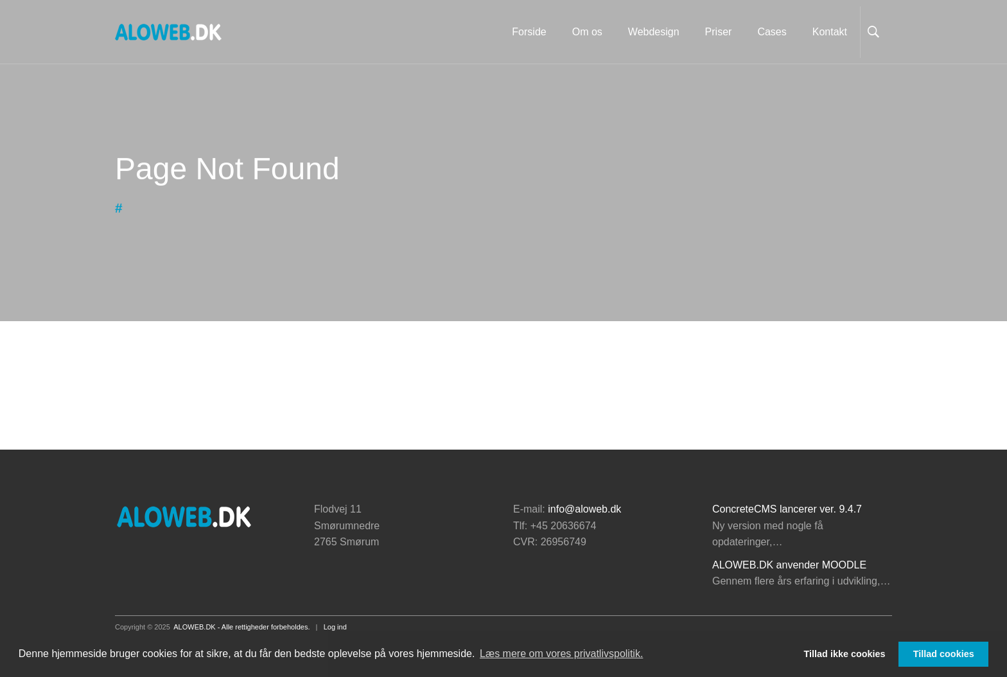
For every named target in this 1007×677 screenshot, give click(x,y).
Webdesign (653, 31)
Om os (587, 31)
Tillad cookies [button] (943, 654)
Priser (718, 31)
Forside (529, 31)
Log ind (335, 627)
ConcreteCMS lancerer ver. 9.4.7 (787, 509)
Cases (771, 31)
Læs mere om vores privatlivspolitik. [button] (561, 653)
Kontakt (829, 31)
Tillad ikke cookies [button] (845, 654)
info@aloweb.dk (584, 509)
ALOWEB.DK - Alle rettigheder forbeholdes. (241, 627)
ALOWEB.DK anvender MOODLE (789, 564)
